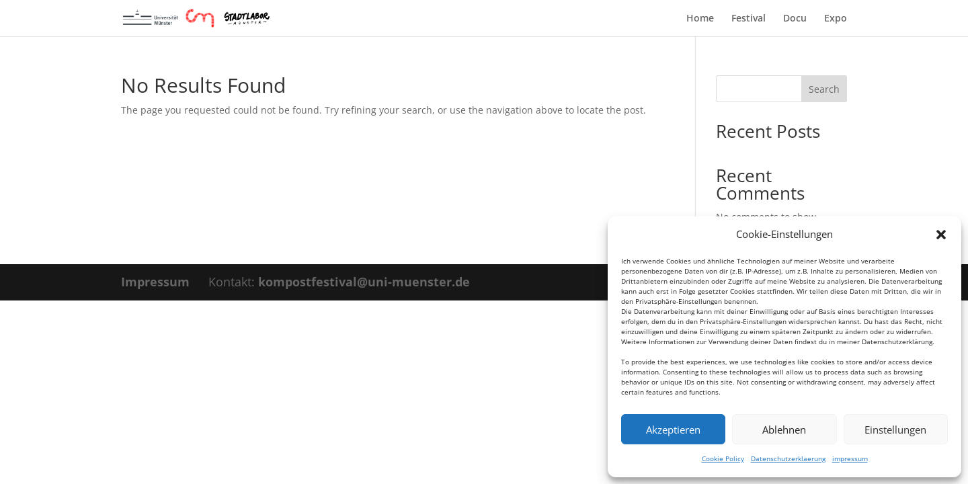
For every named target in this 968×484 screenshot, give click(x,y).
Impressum (155, 282)
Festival (748, 18)
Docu (795, 18)
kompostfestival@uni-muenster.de (364, 282)
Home (700, 18)
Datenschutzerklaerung (788, 458)
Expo (835, 18)
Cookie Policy (723, 458)
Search (824, 89)
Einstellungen (895, 429)
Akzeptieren (673, 429)
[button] (941, 234)
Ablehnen (784, 429)
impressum (850, 458)
